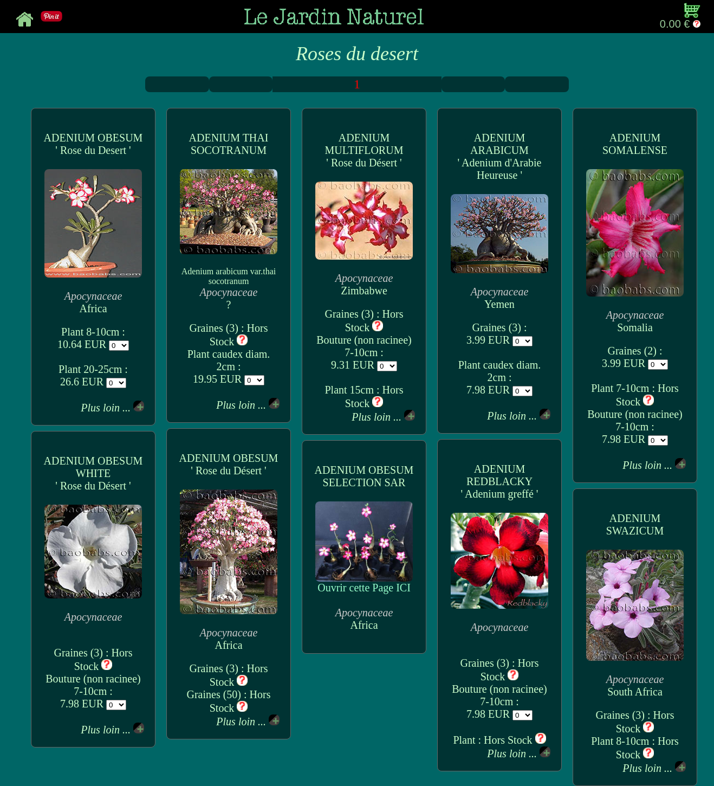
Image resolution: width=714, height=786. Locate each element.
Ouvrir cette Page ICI (364, 583)
